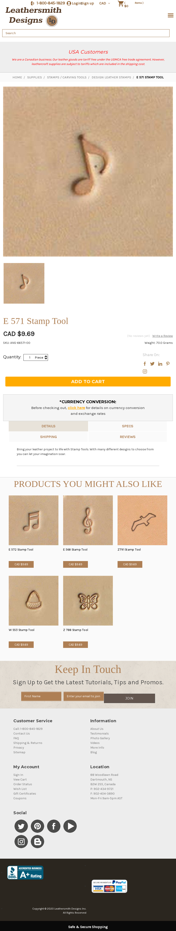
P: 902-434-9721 (101, 787)
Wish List (20, 787)
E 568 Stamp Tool (75, 549)
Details (48, 426)
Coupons (20, 796)
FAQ (16, 736)
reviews (127, 436)
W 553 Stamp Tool (21, 630)
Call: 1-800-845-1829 (28, 727)
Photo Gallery (100, 736)
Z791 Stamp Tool (129, 549)
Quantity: (12, 357)
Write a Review (162, 336)
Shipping (48, 436)
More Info (97, 745)
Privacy (18, 745)
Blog (93, 750)
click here (76, 407)
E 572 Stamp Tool (21, 549)
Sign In (18, 773)
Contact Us (21, 731)
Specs (127, 426)
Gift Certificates (24, 791)
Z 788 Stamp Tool (75, 630)
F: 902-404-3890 (102, 791)
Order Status (22, 782)
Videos (95, 741)
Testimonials (99, 731)
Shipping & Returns (27, 741)
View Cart (20, 777)
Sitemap (19, 750)
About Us (97, 727)
